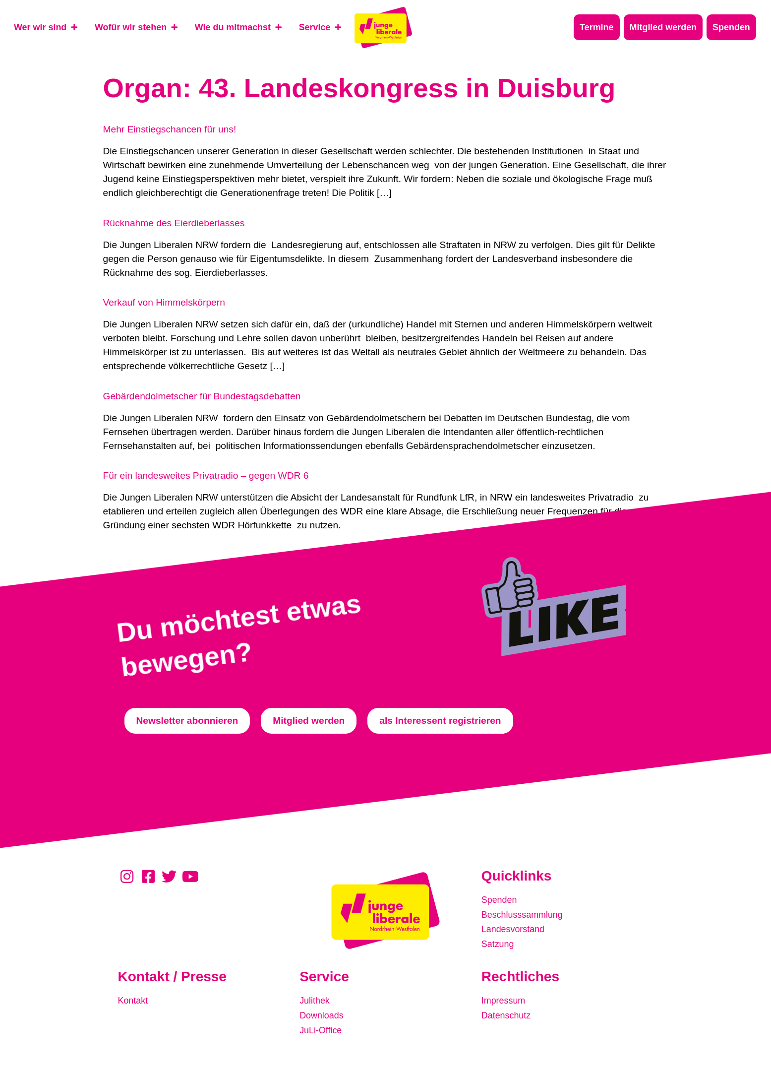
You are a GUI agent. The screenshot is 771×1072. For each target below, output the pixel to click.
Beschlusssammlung (525, 913)
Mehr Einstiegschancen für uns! (170, 129)
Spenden (500, 899)
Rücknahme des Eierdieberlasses (174, 223)
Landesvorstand (515, 927)
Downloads (323, 1014)
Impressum (505, 1000)
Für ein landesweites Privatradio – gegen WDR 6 (206, 475)
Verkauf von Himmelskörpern (164, 302)
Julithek (315, 1000)
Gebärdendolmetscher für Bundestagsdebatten (202, 396)
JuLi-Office (322, 1028)
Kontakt (134, 1000)
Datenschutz (507, 1014)
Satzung (498, 941)
